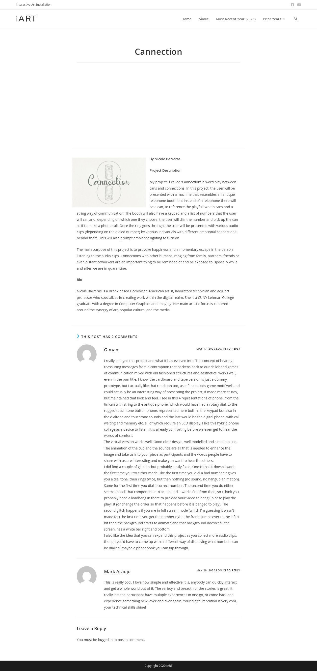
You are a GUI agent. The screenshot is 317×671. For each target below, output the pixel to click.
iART (27, 19)
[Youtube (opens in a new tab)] (298, 4)
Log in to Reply (228, 348)
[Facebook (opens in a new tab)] (292, 4)
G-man (111, 350)
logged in (105, 639)
